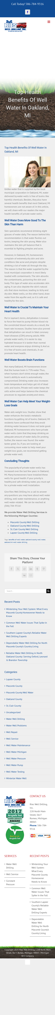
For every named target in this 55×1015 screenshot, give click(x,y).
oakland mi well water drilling (15, 542)
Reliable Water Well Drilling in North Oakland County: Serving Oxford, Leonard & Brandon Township (27, 657)
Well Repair (11, 732)
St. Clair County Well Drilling (24, 529)
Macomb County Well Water (19, 692)
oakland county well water (35, 539)
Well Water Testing (15, 771)
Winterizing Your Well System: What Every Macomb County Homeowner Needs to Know (27, 613)
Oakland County (14, 699)
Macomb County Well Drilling (24, 522)
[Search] (48, 591)
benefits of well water (17, 539)
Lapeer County (13, 679)
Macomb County (14, 685)
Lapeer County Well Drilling (23, 532)
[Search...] (25, 591)
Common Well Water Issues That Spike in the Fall (40, 892)
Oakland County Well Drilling (24, 525)
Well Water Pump (14, 765)
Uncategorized (13, 712)
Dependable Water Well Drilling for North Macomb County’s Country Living (40, 926)
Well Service (12, 738)
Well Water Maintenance (18, 745)
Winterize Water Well (16, 778)
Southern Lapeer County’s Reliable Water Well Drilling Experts (40, 907)
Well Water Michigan (16, 751)
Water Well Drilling (15, 718)
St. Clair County (13, 705)
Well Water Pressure (16, 758)
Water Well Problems (16, 725)
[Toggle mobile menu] (49, 21)
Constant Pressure (10, 882)
